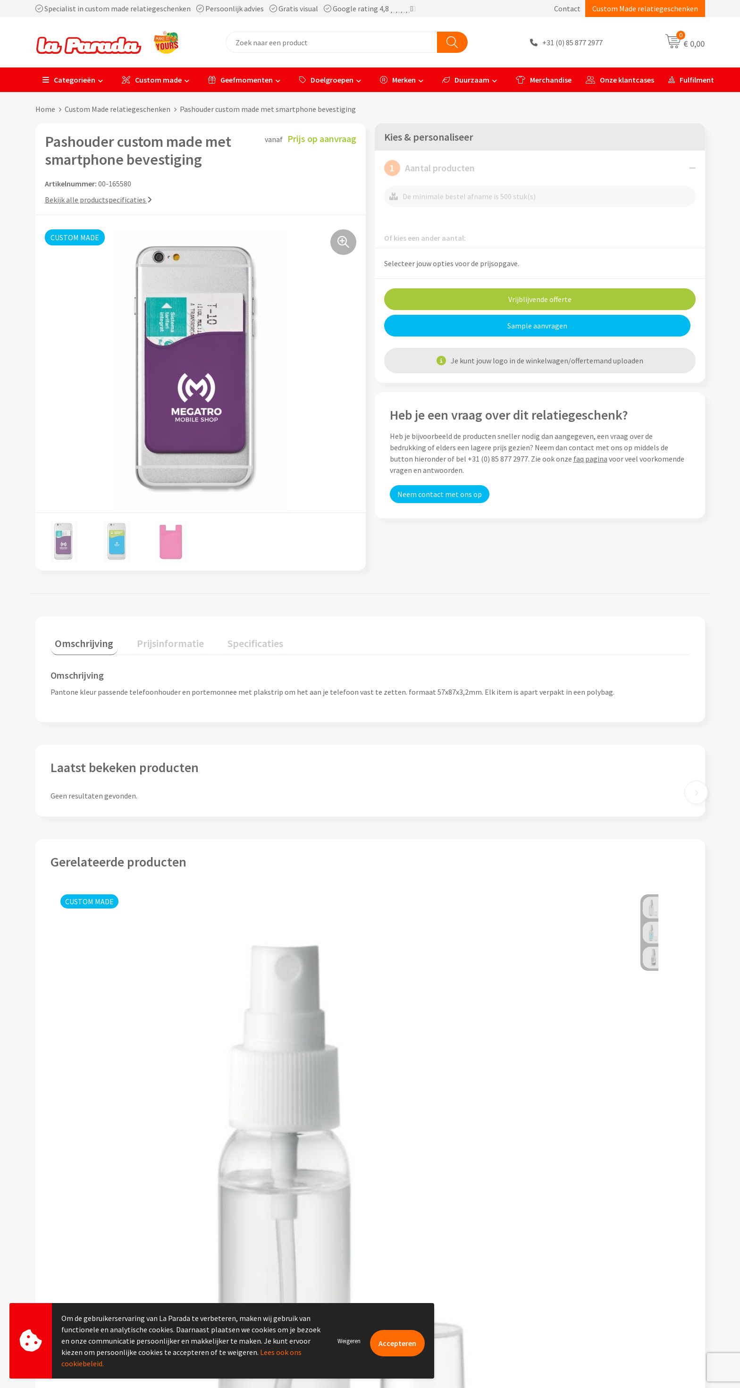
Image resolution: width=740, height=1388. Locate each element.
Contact (567, 8)
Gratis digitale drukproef (422, 1241)
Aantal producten (429, 168)
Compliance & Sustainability (261, 1241)
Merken (398, 79)
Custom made (152, 79)
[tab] (79, 640)
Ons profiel (234, 1213)
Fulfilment (691, 79)
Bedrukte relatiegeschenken (593, 1256)
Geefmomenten (240, 79)
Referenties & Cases (248, 1227)
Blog (555, 1284)
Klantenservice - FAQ (415, 1213)
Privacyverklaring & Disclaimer (265, 1270)
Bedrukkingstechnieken (586, 1241)
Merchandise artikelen (584, 1227)
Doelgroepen (326, 79)
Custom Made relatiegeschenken (645, 8)
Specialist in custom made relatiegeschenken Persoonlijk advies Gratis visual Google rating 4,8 (225, 8)
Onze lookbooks (574, 1270)
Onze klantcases (620, 79)
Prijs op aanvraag (94, 1111)
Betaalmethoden (409, 1284)
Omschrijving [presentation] (79, 638)
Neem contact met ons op (439, 494)
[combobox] (331, 42)
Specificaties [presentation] (232, 638)
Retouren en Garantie (417, 1270)
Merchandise (544, 79)
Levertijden (400, 1256)
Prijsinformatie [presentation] (156, 638)
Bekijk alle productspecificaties (98, 199)
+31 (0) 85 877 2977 (572, 42)
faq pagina (590, 458)
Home (45, 109)
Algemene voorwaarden (254, 1256)
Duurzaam (465, 79)
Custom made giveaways (587, 1213)
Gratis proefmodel (412, 1227)
